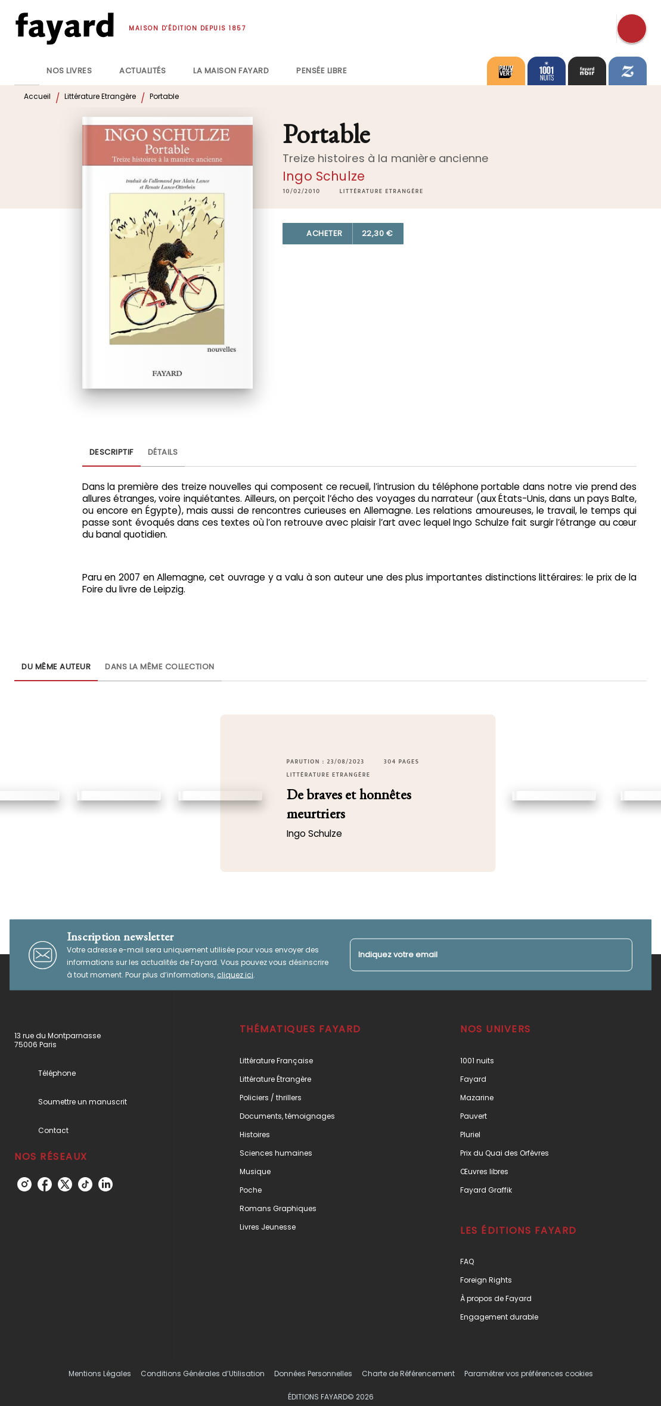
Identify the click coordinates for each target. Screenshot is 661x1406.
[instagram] (24, 1184)
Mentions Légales (100, 1373)
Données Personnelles (313, 1373)
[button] (382, 191)
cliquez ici (235, 975)
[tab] (26, 71)
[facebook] (45, 1184)
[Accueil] (64, 28)
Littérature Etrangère (100, 96)
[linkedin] (105, 1184)
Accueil (37, 96)
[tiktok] (85, 1184)
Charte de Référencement (408, 1373)
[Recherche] (632, 29)
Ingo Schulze (324, 176)
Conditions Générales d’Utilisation (203, 1373)
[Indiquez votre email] (476, 954)
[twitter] (65, 1184)
